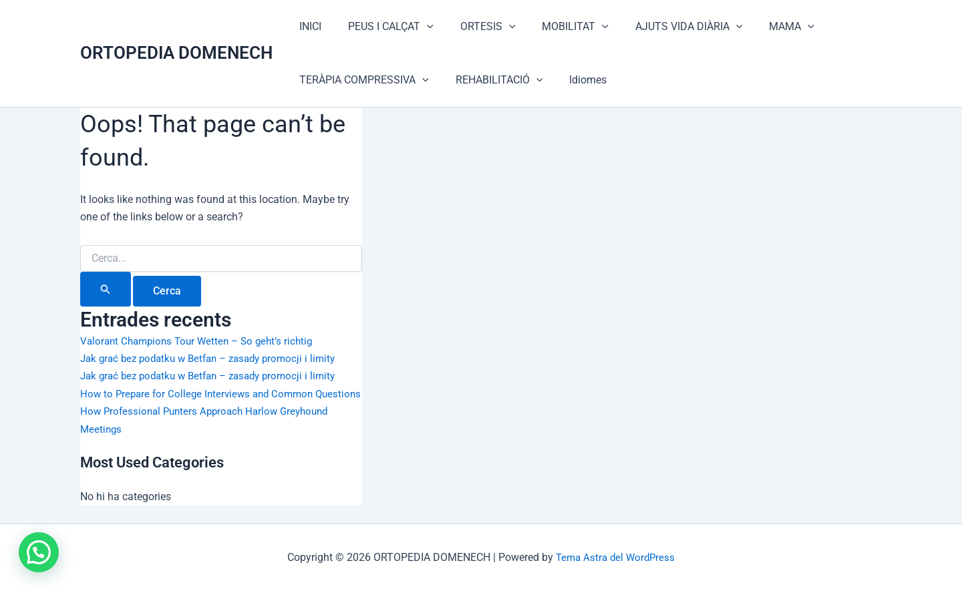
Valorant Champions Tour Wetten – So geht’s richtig (202, 341)
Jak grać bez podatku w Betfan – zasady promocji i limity (215, 358)
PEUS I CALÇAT (383, 26)
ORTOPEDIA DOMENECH (176, 53)
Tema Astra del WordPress (615, 557)
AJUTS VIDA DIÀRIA (665, 26)
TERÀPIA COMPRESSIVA (361, 80)
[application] (419, 26)
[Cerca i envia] (105, 289)
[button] (41, 551)
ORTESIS (474, 26)
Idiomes (574, 79)
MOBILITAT (556, 26)
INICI (308, 26)
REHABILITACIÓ (491, 80)
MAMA (762, 26)
